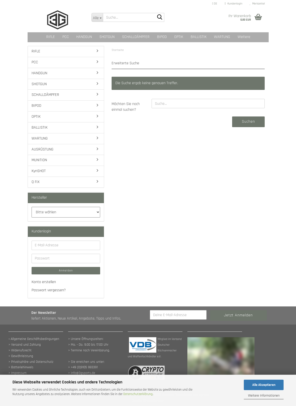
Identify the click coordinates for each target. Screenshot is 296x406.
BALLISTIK (199, 36)
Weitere (244, 36)
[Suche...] (97, 17)
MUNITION (39, 160)
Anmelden (66, 270)
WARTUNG (222, 36)
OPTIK (178, 36)
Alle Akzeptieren (263, 385)
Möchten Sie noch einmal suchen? (126, 106)
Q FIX (36, 182)
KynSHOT (39, 171)
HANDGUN (84, 36)
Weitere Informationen (264, 395)
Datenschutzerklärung (138, 394)
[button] (215, 3)
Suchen (248, 121)
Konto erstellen (44, 282)
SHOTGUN (107, 36)
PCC (65, 36)
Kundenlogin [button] (233, 3)
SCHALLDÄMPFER (136, 36)
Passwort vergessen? (49, 290)
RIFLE (50, 36)
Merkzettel (257, 3)
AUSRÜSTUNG (42, 149)
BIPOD (162, 36)
